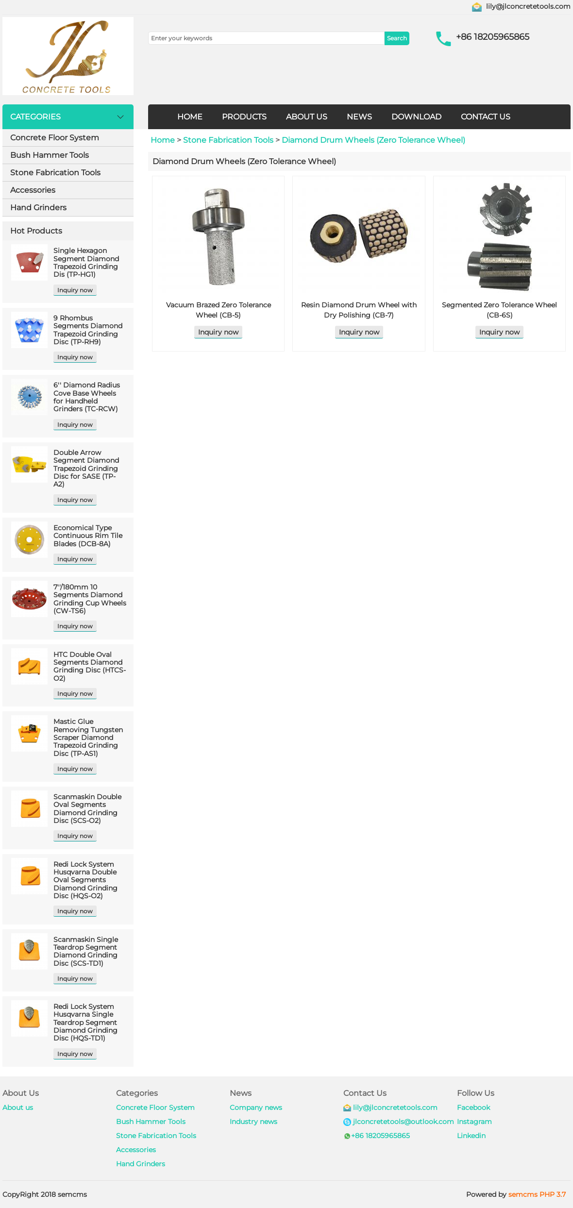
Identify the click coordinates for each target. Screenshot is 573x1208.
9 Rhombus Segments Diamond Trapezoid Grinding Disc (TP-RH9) (87, 330)
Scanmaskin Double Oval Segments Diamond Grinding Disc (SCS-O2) (87, 808)
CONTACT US (485, 116)
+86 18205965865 (380, 1136)
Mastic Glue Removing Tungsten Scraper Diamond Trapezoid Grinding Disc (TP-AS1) (88, 737)
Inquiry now (75, 290)
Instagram (474, 1121)
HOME (189, 116)
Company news (256, 1107)
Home (163, 140)
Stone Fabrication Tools (55, 172)
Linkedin (471, 1136)
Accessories (32, 190)
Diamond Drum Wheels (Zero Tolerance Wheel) (373, 140)
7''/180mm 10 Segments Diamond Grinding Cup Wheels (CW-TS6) (89, 599)
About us (17, 1107)
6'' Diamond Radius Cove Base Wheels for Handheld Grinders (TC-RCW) (86, 397)
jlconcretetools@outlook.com (403, 1121)
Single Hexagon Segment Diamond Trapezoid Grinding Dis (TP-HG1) (86, 262)
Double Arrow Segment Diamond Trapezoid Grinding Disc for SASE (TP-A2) (86, 468)
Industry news (253, 1121)
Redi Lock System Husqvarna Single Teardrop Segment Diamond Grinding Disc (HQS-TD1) (85, 1022)
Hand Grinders (38, 207)
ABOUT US (306, 116)
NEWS (359, 116)
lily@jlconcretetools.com (528, 6)
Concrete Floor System (54, 137)
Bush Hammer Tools (49, 155)
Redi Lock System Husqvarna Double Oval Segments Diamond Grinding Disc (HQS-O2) (85, 880)
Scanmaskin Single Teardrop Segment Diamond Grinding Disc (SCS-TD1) (85, 951)
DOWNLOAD (416, 116)
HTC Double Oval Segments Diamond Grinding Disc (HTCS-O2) (89, 666)
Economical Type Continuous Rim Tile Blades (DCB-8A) (87, 536)
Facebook (473, 1107)
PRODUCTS (244, 116)
